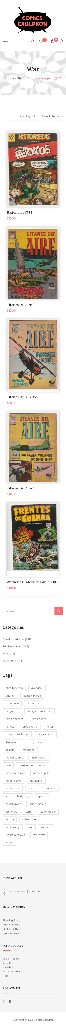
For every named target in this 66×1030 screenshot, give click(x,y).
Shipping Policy (11, 920)
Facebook (4, 1001)
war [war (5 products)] (30, 827)
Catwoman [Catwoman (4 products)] (12, 703)
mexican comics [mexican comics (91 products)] (15, 773)
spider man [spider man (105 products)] (36, 804)
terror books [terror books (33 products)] (48, 811)
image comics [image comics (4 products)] (45, 734)
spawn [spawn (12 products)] (42, 796)
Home (9, 78)
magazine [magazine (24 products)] (29, 749)
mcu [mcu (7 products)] (8, 765)
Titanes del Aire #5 (21, 488)
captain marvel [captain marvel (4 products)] (32, 695)
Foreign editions (12, 646)
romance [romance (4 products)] (50, 788)
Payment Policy (11, 924)
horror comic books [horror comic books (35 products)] (17, 734)
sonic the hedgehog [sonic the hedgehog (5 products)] (18, 796)
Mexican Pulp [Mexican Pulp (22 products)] (41, 773)
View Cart (8, 963)
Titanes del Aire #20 (23, 305)
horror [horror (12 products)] (49, 726)
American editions (13, 639)
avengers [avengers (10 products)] (37, 688)
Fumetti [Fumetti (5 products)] (10, 726)
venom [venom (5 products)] (10, 819)
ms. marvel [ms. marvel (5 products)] (36, 780)
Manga (7, 653)
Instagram (10, 1001)
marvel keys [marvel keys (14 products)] (38, 757)
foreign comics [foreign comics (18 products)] (14, 719)
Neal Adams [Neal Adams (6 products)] (13, 788)
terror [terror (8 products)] (29, 811)
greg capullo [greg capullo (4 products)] (30, 726)
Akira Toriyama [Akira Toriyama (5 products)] (14, 688)
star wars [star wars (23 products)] (11, 811)
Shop (20, 78)
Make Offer (29, 178)
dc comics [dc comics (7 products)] (33, 703)
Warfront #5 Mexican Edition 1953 (33, 582)
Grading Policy (11, 933)
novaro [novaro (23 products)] (32, 788)
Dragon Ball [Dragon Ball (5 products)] (12, 711)
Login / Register (11, 958)
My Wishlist (9, 967)
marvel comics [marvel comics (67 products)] (14, 757)
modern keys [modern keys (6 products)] (13, 780)
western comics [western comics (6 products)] (15, 835)
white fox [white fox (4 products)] (39, 835)
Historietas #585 (19, 213)
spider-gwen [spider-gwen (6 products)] (13, 804)
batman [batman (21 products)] (10, 695)
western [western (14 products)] (46, 827)
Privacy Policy (10, 928)
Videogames (10, 660)
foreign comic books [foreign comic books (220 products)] (39, 711)
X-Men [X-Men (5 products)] (9, 842)
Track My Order (11, 971)
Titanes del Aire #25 (22, 397)
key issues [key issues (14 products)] (37, 742)
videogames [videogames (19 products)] (29, 819)
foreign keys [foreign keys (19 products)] (39, 719)
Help (5, 975)
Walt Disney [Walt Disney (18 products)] (13, 827)
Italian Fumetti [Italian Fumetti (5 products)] (14, 742)
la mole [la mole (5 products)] (10, 749)
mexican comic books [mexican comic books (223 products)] (32, 765)
